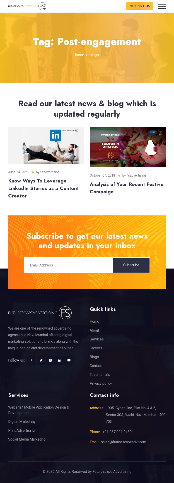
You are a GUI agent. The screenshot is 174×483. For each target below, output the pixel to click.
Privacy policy (101, 383)
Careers (96, 348)
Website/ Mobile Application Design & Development (38, 410)
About (94, 330)
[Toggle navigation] (162, 6)
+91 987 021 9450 (139, 6)
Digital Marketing (21, 421)
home (79, 55)
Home (94, 321)
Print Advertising (21, 430)
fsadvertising (50, 172)
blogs (94, 55)
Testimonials (100, 374)
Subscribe (131, 265)
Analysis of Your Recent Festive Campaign (127, 187)
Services (97, 339)
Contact (96, 366)
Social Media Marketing (27, 439)
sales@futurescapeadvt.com (123, 442)
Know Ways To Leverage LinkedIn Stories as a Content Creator (43, 188)
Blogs (94, 357)
